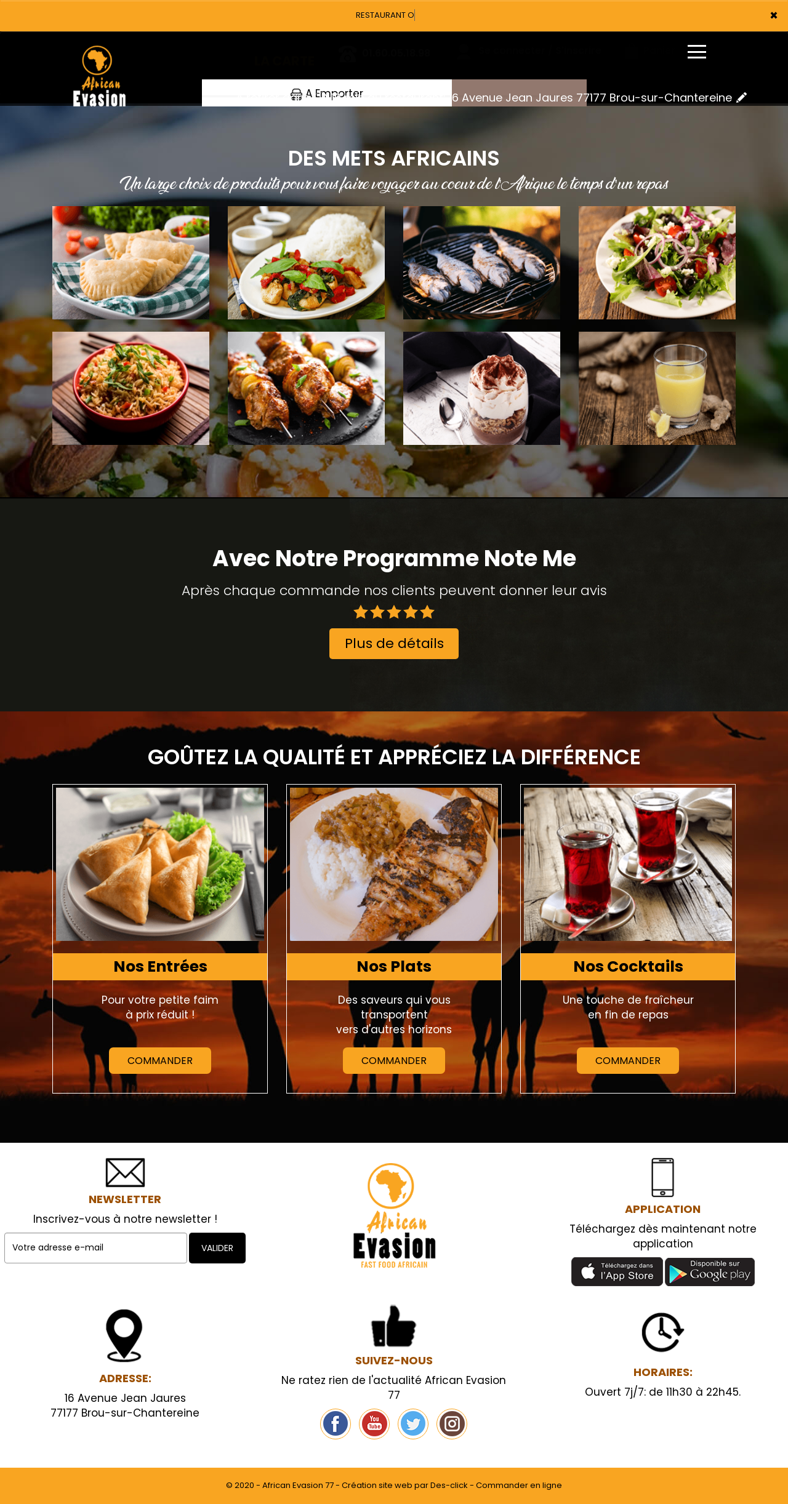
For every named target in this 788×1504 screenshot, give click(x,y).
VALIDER (217, 1248)
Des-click (449, 1485)
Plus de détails (394, 643)
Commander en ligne (519, 1485)
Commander (160, 1061)
